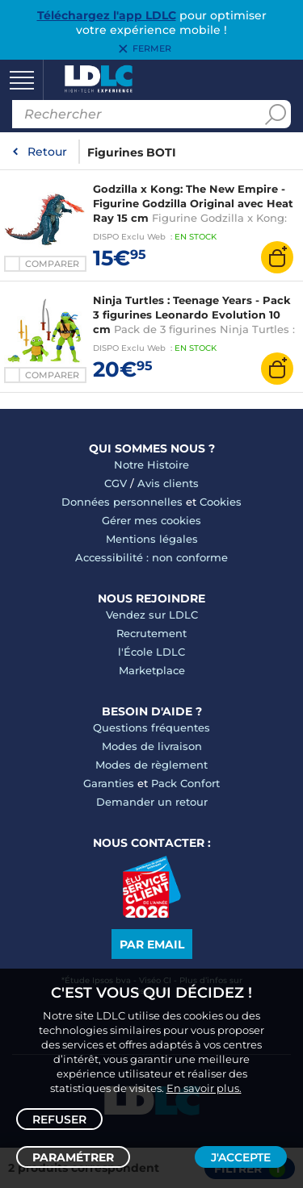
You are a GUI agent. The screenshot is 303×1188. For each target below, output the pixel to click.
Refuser (59, 1119)
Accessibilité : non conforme (151, 557)
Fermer (152, 49)
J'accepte (241, 1157)
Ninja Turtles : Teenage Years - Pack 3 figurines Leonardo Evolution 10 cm (192, 315)
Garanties (108, 783)
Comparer (52, 263)
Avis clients (168, 483)
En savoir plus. (204, 1088)
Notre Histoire (151, 464)
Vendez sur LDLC (152, 614)
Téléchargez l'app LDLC (106, 15)
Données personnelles (122, 501)
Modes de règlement (151, 764)
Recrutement (151, 633)
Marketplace (152, 670)
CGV (115, 483)
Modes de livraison (152, 746)
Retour (47, 151)
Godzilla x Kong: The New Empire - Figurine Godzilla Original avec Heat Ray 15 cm (193, 203)
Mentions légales (152, 538)
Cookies (221, 501)
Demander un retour (152, 801)
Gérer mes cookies (151, 520)
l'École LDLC (151, 651)
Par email (152, 944)
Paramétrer (73, 1157)
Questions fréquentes (151, 727)
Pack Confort (185, 783)
